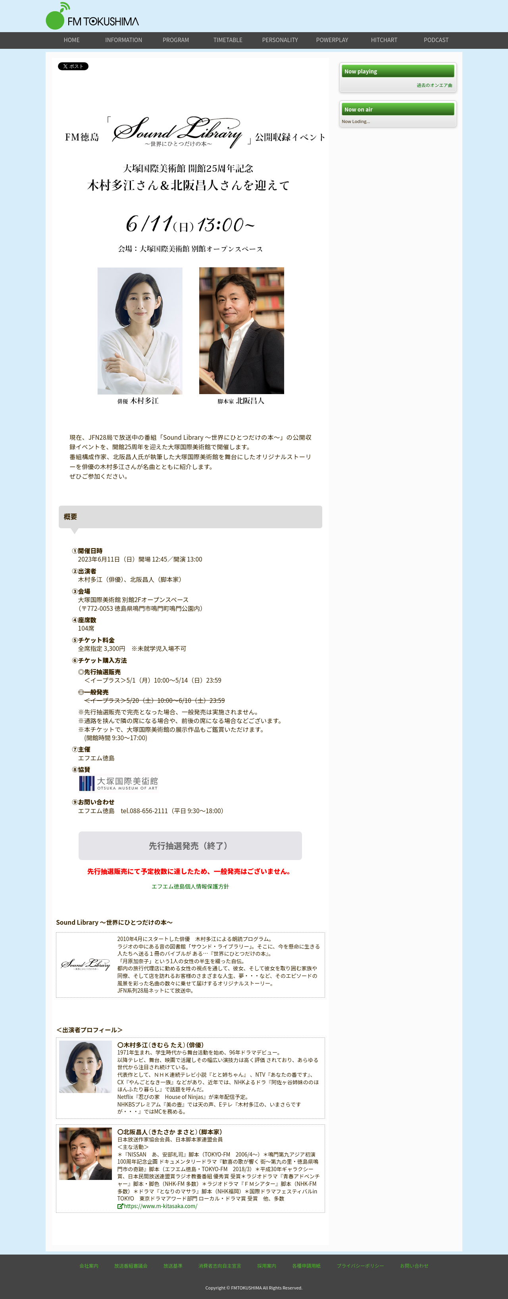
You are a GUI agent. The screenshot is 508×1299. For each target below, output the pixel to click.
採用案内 (266, 1265)
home (72, 40)
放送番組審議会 (131, 1265)
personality (280, 40)
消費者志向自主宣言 (219, 1265)
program (176, 40)
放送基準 (173, 1265)
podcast (436, 40)
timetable (228, 40)
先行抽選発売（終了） (190, 845)
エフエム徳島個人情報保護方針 (190, 886)
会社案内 (88, 1265)
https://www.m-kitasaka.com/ (157, 1206)
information (123, 40)
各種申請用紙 (306, 1265)
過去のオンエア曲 (434, 85)
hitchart (384, 40)
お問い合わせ (414, 1265)
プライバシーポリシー (360, 1265)
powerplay (332, 40)
